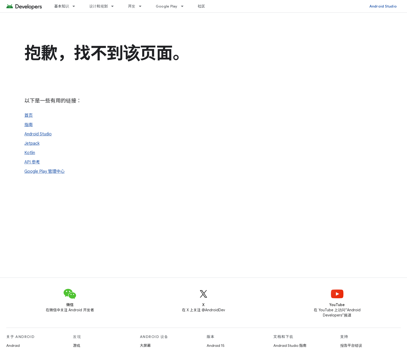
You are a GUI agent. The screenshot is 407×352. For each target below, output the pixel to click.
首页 (28, 115)
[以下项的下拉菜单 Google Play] (185, 6)
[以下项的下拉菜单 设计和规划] (115, 6)
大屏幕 (145, 345)
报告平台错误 (351, 345)
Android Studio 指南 (289, 345)
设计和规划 (98, 6)
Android (13, 345)
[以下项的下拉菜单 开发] (142, 6)
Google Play (167, 6)
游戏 (76, 345)
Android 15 (216, 345)
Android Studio (383, 6)
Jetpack (31, 143)
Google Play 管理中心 (44, 171)
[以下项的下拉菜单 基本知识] (76, 6)
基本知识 (61, 6)
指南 (28, 124)
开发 (131, 6)
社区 (201, 6)
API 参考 (32, 162)
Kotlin (29, 152)
